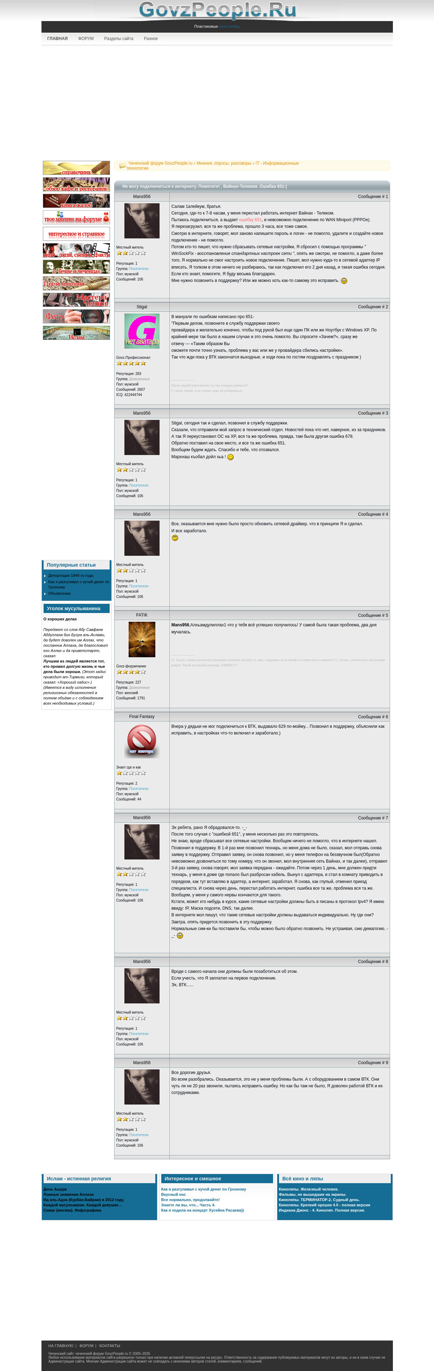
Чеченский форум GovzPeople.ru (161, 163)
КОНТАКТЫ (109, 1346)
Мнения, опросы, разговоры (224, 163)
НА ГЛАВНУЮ (61, 1346)
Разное (151, 38)
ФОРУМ (86, 38)
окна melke (229, 26)
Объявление (59, 593)
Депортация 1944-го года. (71, 575)
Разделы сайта (119, 38)
